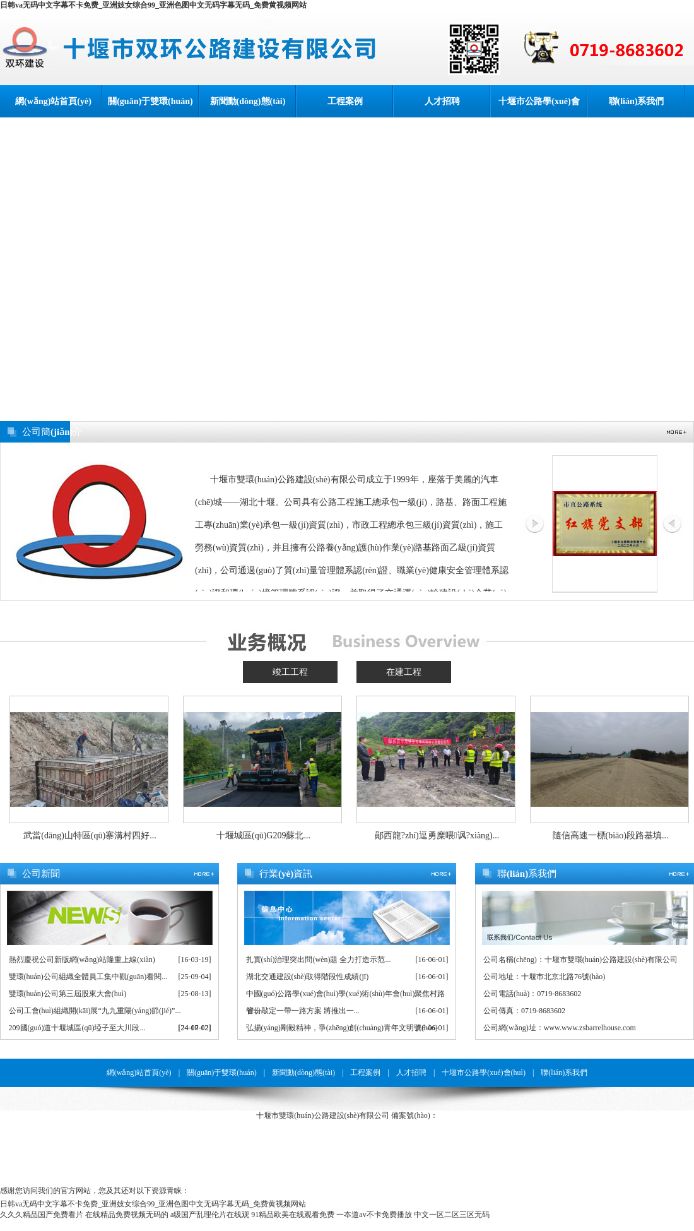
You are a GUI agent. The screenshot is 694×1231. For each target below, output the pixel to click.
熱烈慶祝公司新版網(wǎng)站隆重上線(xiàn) (82, 959)
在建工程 (403, 672)
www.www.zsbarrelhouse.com (590, 1027)
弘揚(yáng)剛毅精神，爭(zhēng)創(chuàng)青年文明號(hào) (342, 1027)
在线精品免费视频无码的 (126, 1214)
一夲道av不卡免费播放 (373, 1214)
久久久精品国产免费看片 (41, 1214)
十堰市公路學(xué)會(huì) (538, 107)
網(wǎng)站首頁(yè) (53, 101)
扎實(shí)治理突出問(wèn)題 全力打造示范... (318, 959)
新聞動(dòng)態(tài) (248, 101)
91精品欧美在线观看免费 (292, 1214)
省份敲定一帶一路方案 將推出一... (303, 1010)
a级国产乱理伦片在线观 (209, 1214)
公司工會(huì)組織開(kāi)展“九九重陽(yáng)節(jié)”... (95, 1010)
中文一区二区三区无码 (452, 1214)
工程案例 (345, 101)
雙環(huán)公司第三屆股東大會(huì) (68, 993)
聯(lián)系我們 (636, 101)
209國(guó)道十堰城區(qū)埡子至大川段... (77, 1027)
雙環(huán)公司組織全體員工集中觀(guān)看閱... (88, 976)
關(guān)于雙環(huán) (150, 101)
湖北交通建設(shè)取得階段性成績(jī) (307, 976)
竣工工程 (290, 672)
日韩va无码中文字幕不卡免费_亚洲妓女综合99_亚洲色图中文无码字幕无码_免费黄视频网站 (153, 5)
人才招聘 (442, 101)
